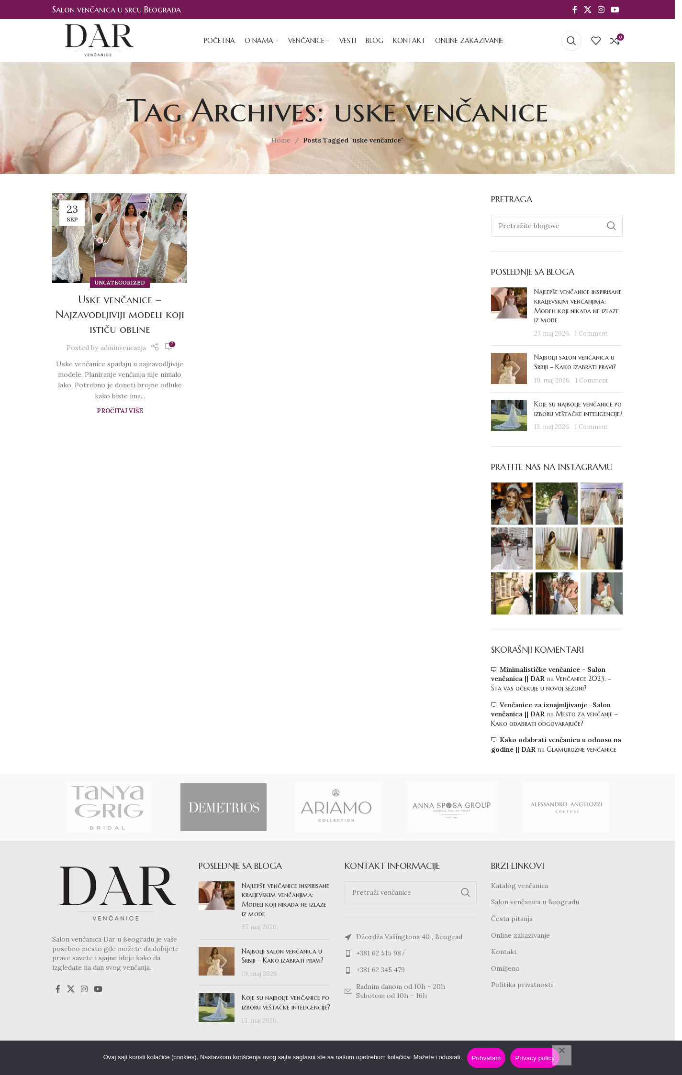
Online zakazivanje (520, 935)
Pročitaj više (120, 411)
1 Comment (591, 333)
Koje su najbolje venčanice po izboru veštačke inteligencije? (578, 409)
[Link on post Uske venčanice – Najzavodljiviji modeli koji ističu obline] (119, 238)
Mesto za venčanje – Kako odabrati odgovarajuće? (554, 719)
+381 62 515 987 (380, 953)
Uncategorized (120, 282)
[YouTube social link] (615, 9)
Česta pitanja (512, 918)
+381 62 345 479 (380, 969)
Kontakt (504, 951)
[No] (561, 1055)
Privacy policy (535, 1058)
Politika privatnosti (522, 984)
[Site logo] (99, 40)
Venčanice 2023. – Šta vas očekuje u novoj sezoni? (551, 683)
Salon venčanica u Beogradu (535, 902)
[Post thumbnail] (509, 312)
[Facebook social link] (575, 9)
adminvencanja (123, 347)
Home (281, 140)
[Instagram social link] (600, 9)
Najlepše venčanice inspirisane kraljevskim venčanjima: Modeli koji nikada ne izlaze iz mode (578, 305)
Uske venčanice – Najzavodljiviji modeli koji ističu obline (120, 314)
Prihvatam (486, 1058)
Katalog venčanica (519, 885)
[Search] (571, 40)
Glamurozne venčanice (581, 749)
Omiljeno (505, 968)
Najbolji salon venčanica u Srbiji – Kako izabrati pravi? (575, 362)
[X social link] (587, 9)
